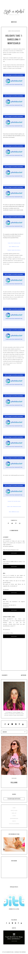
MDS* (4, 559)
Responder (14, 553)
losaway (5, 537)
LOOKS (14, 815)
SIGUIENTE (4, 675)
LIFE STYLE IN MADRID (14, 823)
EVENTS (14, 821)
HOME (14, 807)
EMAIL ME (14, 813)
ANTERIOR (23, 675)
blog (4, 599)
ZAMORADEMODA (14, 818)
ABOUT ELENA (14, 810)
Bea (4, 573)
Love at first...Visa (9, 616)
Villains (14, 782)
